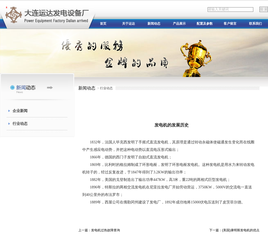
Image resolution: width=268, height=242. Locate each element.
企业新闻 (20, 111)
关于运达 (128, 23)
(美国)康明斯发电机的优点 (240, 230)
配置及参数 (205, 23)
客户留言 (230, 23)
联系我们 (255, 23)
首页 (103, 23)
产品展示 (179, 23)
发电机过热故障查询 (105, 230)
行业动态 (20, 123)
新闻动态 (153, 23)
